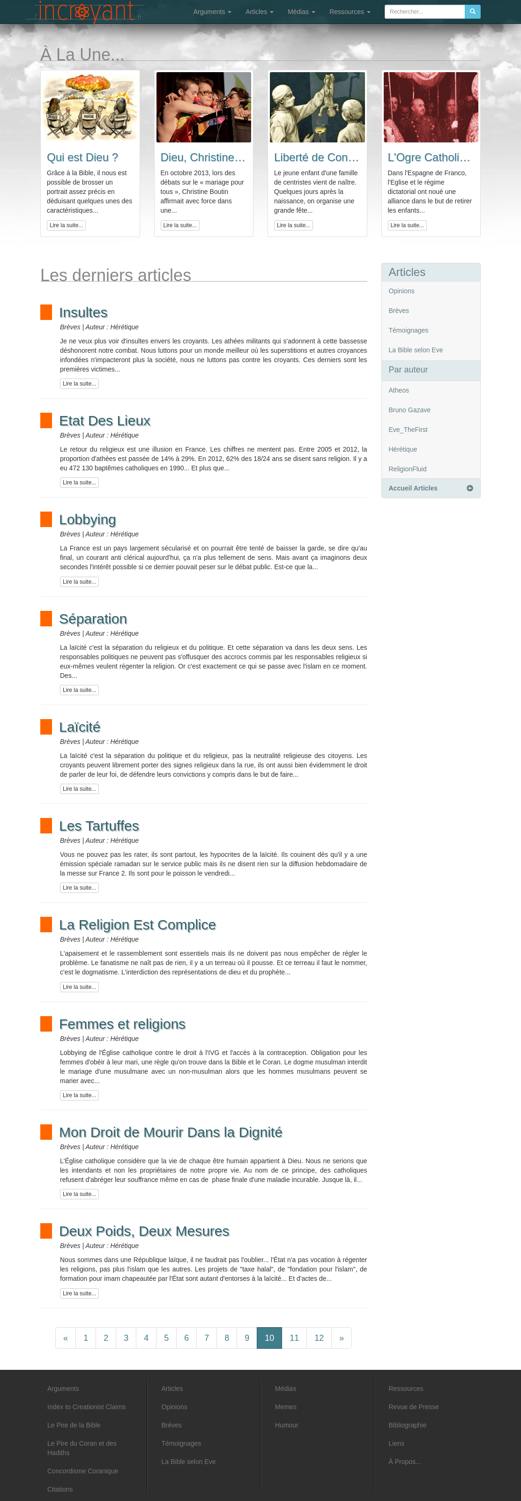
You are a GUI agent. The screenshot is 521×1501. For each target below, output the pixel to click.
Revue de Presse (414, 1407)
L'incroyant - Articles (85, 12)
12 (319, 1338)
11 (294, 1338)
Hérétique (403, 449)
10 (269, 1338)
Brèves (399, 310)
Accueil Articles (431, 488)
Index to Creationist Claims (86, 1407)
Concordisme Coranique (82, 1471)
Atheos (399, 390)
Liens (396, 1443)
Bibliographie (408, 1425)
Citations (60, 1489)
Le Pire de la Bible (74, 1425)
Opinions (402, 291)
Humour (286, 1425)
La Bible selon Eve (416, 350)
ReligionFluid (408, 469)
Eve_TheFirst (408, 429)
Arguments (213, 11)
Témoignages (409, 330)
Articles (260, 11)
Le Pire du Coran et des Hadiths (82, 1448)
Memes (286, 1407)
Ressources (350, 11)
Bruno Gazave (410, 410)
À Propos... (405, 1461)
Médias (301, 11)
